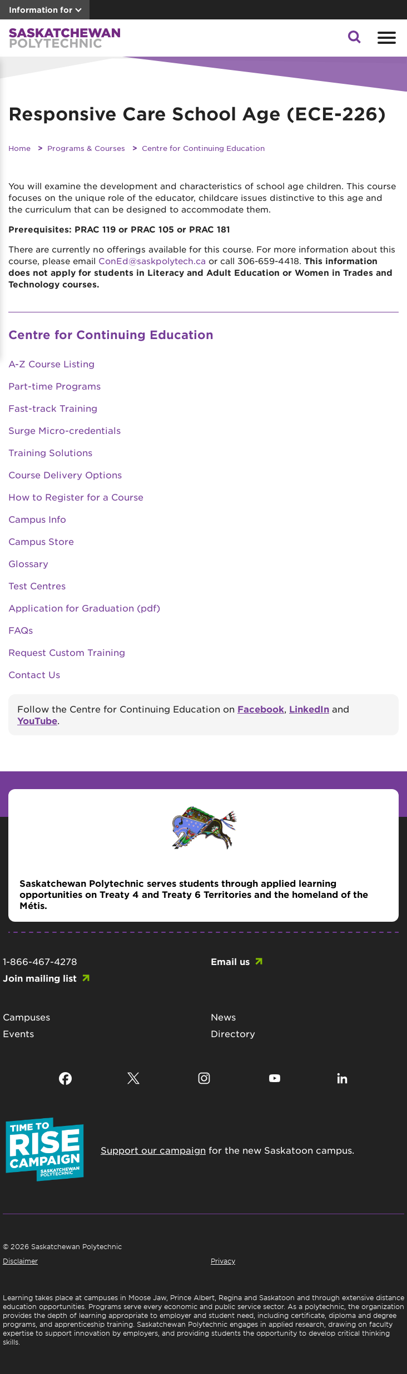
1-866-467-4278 (40, 961)
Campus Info (37, 518)
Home (19, 148)
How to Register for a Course (75, 496)
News (223, 1016)
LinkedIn (309, 708)
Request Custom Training (66, 652)
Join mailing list (40, 977)
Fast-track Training (52, 407)
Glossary (28, 563)
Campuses (26, 1016)
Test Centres (37, 585)
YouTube (37, 720)
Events (18, 1033)
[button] (354, 40)
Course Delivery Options (65, 474)
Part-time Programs (54, 385)
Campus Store (41, 541)
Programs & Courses (86, 148)
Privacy (223, 1260)
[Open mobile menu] (385, 38)
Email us (230, 961)
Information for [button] (40, 9)
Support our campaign (153, 1149)
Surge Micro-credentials (64, 430)
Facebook (260, 708)
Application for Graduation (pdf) (84, 607)
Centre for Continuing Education (203, 148)
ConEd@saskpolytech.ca (152, 260)
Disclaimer (20, 1260)
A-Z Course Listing (51, 363)
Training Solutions (50, 452)
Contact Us (34, 674)
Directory (233, 1033)
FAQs (20, 629)
